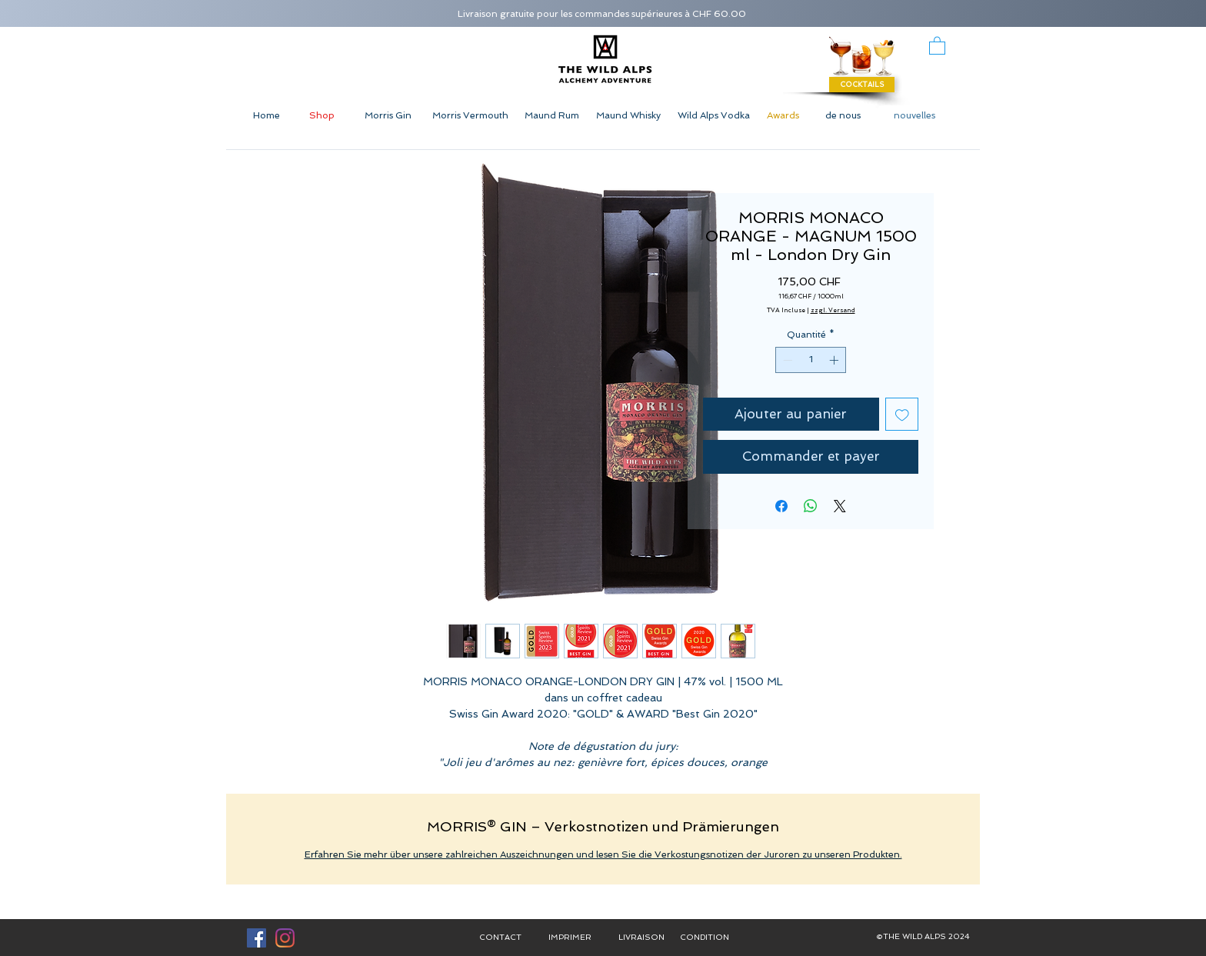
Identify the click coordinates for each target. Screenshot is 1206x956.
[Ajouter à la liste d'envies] (902, 414)
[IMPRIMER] (569, 938)
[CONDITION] (704, 938)
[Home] (266, 115)
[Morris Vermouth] (469, 115)
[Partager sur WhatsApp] (810, 506)
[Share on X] (840, 506)
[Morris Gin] (387, 115)
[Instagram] (285, 938)
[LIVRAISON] (641, 938)
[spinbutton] (811, 360)
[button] (937, 45)
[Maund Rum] (551, 115)
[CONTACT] (499, 938)
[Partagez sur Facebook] (781, 506)
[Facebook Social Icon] (256, 938)
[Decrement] (786, 360)
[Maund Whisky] (628, 115)
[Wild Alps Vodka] (713, 115)
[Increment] (835, 360)
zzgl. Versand (833, 310)
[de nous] (843, 115)
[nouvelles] (914, 115)
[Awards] (782, 115)
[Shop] (322, 115)
